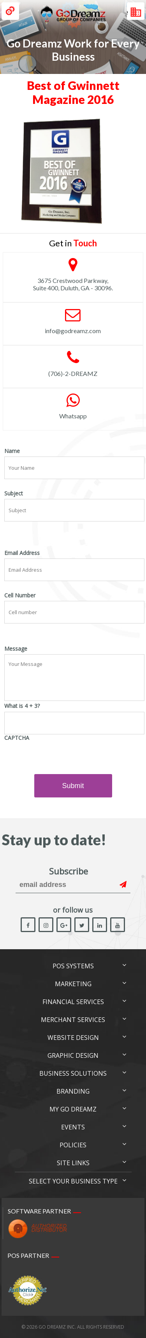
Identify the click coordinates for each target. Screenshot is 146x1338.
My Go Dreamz (73, 1109)
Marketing (73, 984)
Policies (73, 1145)
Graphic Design (73, 1055)
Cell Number (19, 595)
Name (12, 451)
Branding (73, 1091)
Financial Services (73, 1001)
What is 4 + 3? (22, 705)
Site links (73, 1163)
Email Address (22, 553)
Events (73, 1127)
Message (15, 648)
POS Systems (73, 966)
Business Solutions (73, 1073)
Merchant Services (73, 1019)
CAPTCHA (16, 737)
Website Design (73, 1037)
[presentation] (63, 758)
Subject (13, 493)
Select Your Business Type (73, 1181)
